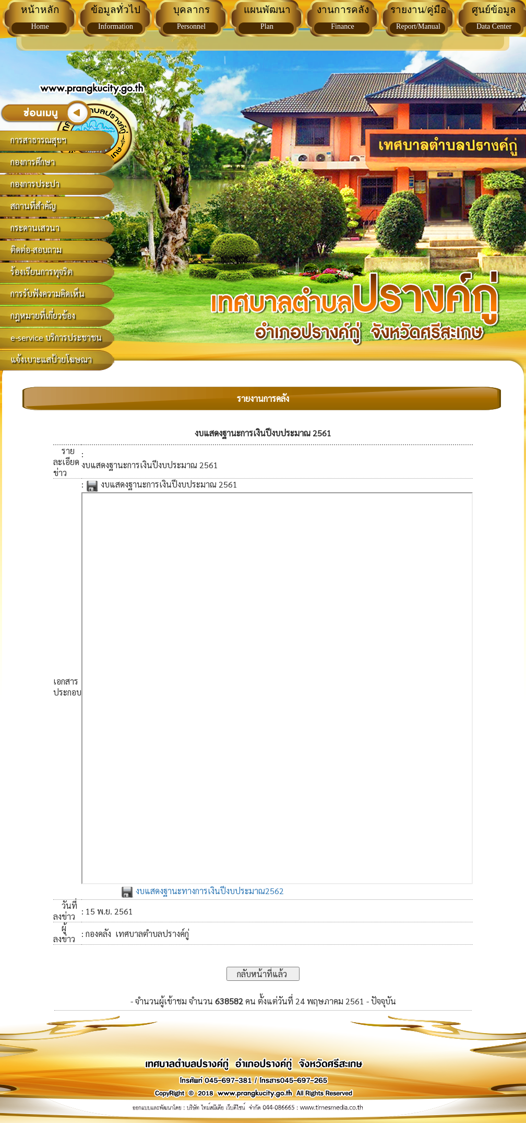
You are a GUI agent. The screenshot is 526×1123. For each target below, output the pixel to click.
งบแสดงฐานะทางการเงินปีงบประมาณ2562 (202, 890)
